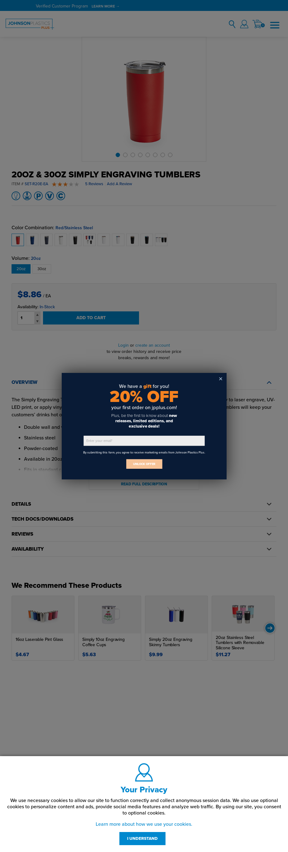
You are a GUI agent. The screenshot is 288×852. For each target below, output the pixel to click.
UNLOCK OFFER (144, 464)
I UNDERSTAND (142, 838)
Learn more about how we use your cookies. (144, 824)
